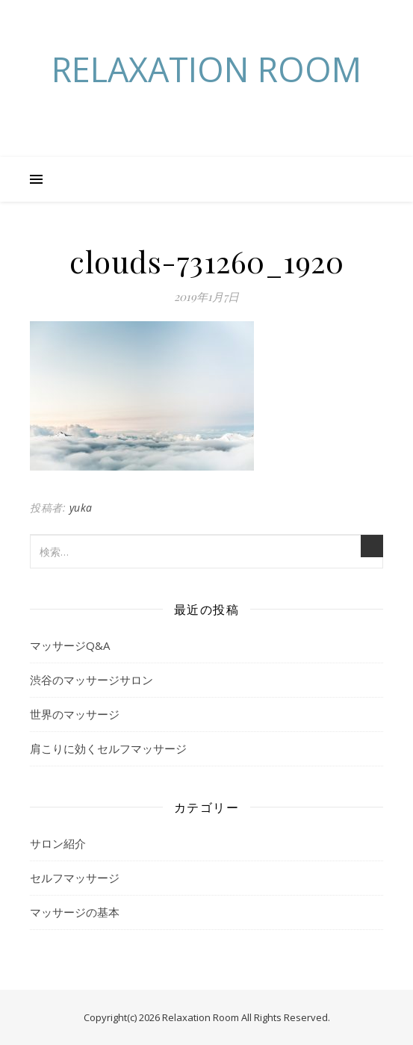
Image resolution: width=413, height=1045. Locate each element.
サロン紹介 (58, 843)
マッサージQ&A (70, 645)
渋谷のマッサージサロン (91, 679)
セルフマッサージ (74, 877)
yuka (81, 507)
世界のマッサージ (74, 714)
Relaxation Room (206, 69)
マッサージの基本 (74, 912)
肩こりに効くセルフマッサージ (108, 748)
